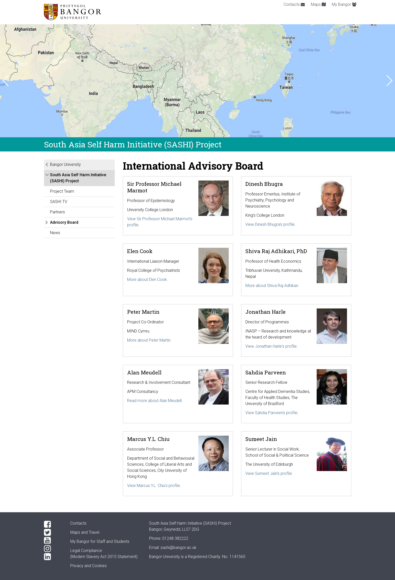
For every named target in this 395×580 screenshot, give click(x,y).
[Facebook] (53, 524)
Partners (57, 212)
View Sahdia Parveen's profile (271, 412)
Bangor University (65, 164)
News (55, 232)
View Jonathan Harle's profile (271, 346)
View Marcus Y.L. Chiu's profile (153, 485)
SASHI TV (58, 201)
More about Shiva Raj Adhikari (271, 285)
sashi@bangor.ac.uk (178, 547)
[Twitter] (53, 532)
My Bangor (344, 4)
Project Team (62, 191)
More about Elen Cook (147, 279)
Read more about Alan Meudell (154, 400)
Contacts (294, 4)
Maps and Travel (84, 532)
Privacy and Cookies (88, 565)
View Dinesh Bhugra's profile (270, 224)
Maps (318, 4)
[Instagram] (53, 549)
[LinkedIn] (53, 557)
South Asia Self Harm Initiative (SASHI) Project (78, 177)
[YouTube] (53, 541)
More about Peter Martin (148, 340)
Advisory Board (64, 222)
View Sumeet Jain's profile (268, 473)
